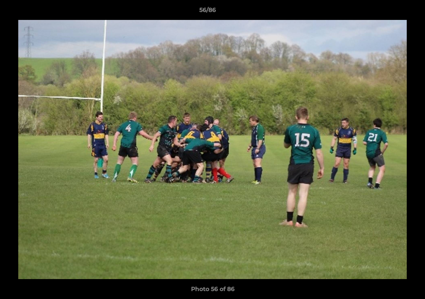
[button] (390, 12)
